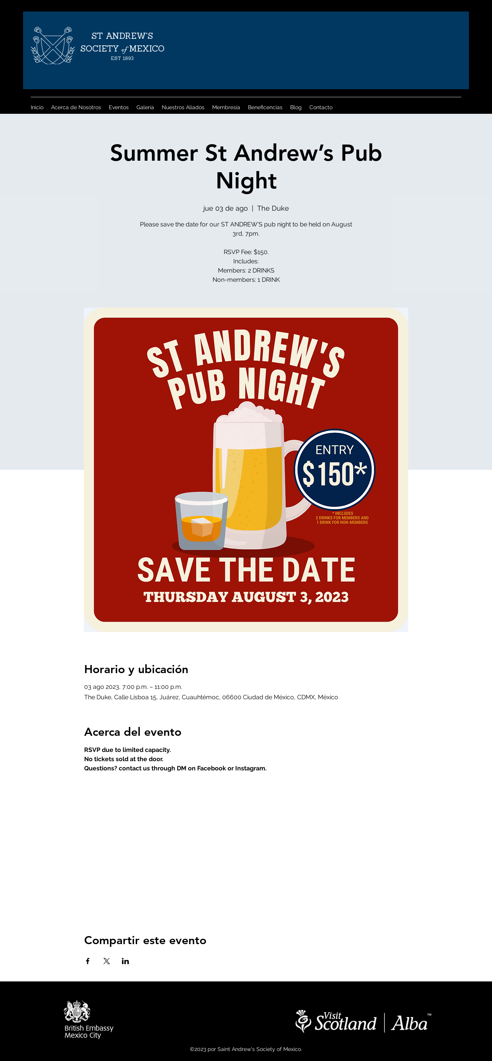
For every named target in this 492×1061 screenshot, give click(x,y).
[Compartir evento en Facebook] (87, 961)
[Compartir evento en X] (106, 961)
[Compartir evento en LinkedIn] (125, 961)
